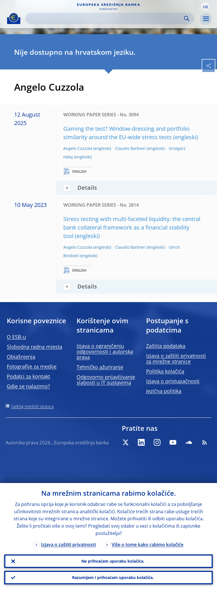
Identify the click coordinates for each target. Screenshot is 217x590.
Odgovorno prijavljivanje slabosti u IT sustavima (106, 379)
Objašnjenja (21, 356)
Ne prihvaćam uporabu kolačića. (112, 561)
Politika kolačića (165, 371)
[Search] (105, 18)
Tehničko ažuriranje (100, 367)
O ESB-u (16, 336)
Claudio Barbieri (130, 148)
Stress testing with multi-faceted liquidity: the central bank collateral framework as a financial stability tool (131, 227)
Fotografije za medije (32, 366)
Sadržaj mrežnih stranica (32, 406)
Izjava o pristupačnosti (172, 381)
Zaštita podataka (165, 345)
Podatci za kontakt (28, 376)
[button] (205, 6)
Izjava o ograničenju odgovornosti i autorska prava (105, 351)
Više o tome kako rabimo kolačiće (147, 544)
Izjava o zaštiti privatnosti (68, 544)
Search (186, 18)
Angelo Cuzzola (77, 148)
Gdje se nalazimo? (28, 386)
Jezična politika (163, 391)
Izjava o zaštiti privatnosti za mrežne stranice (176, 358)
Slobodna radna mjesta (34, 346)
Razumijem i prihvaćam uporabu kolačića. (113, 577)
